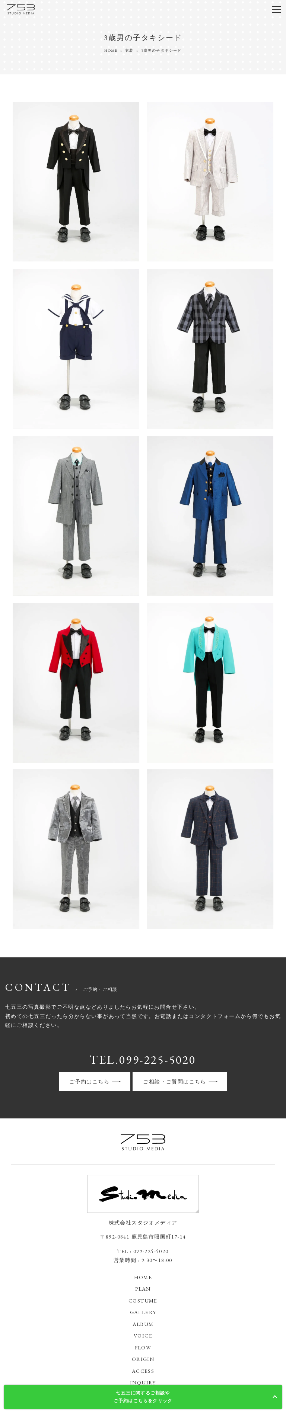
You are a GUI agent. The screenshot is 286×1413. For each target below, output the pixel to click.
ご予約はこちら (89, 1081)
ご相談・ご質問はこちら (174, 1081)
